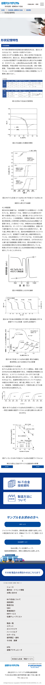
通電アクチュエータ (14, 650)
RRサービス (22, 524)
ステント (10, 626)
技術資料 (28, 10)
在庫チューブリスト (14, 616)
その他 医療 (12, 640)
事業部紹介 (11, 611)
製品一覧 (10, 623)
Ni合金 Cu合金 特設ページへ (22, 659)
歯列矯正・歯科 (13, 637)
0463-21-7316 (24, 678)
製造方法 (10, 605)
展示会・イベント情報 (15, 590)
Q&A (8, 608)
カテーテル (11, 634)
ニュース (10, 587)
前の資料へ (7, 466)
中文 (37, 4)
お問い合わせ (12, 592)
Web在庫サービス (22, 542)
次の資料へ (38, 466)
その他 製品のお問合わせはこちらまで (22, 572)
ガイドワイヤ (12, 629)
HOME (3, 10)
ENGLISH (31, 4)
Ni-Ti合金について (14, 599)
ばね (8, 647)
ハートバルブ (12, 632)
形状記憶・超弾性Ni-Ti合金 (14, 6)
